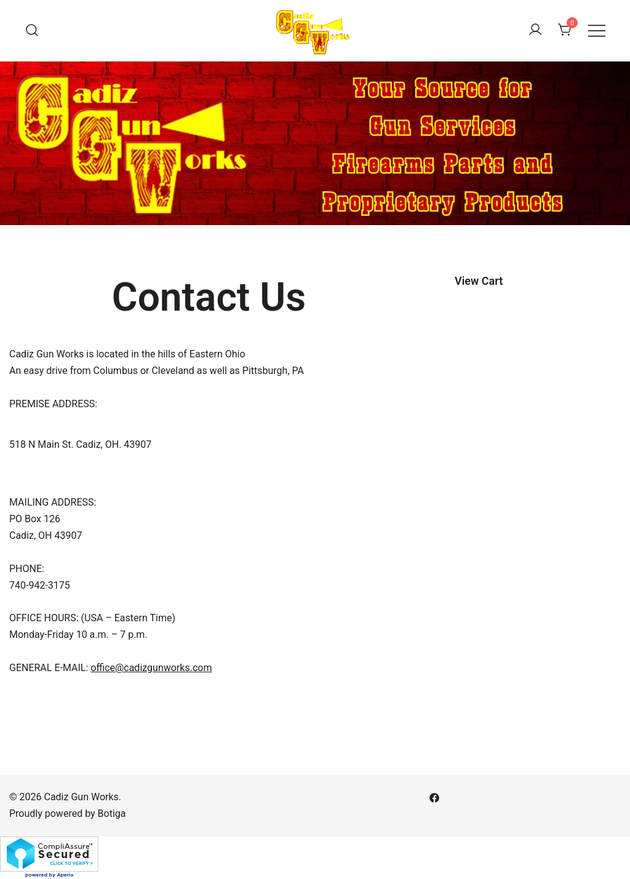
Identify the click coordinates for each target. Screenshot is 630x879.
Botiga (112, 813)
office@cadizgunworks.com (151, 668)
